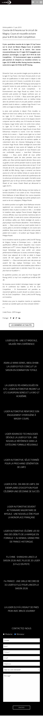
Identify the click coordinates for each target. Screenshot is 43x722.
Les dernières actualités (21, 325)
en (37, 2)
